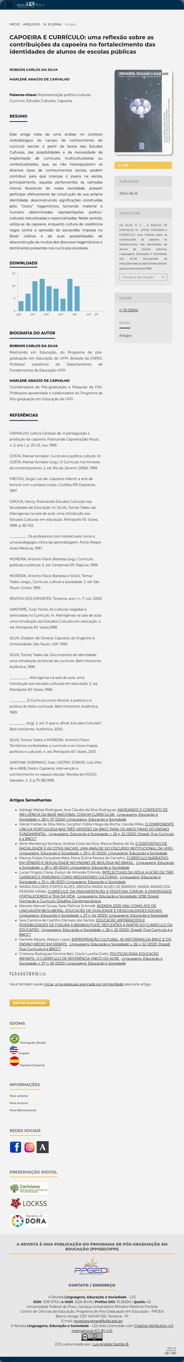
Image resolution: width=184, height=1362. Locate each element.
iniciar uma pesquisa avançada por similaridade (84, 984)
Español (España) (27, 1061)
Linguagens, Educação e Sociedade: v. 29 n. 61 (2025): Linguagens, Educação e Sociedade (93, 853)
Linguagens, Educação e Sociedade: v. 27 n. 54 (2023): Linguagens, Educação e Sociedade (93, 915)
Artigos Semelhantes (31, 800)
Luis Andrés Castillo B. (110, 1344)
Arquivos (31, 24)
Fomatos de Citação (138, 277)
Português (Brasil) (28, 1039)
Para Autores (19, 1103)
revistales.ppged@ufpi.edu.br (98, 1321)
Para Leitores (19, 1096)
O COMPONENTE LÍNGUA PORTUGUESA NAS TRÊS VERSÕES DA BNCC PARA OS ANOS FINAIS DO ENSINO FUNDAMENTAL (96, 829)
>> (44, 973)
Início (15, 24)
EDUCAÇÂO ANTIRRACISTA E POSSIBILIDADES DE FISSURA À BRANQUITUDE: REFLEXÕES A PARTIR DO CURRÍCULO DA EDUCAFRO (95, 925)
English (19, 1050)
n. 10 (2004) (53, 24)
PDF (125, 165)
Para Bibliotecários (23, 1110)
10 (36, 973)
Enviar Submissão (29, 1003)
